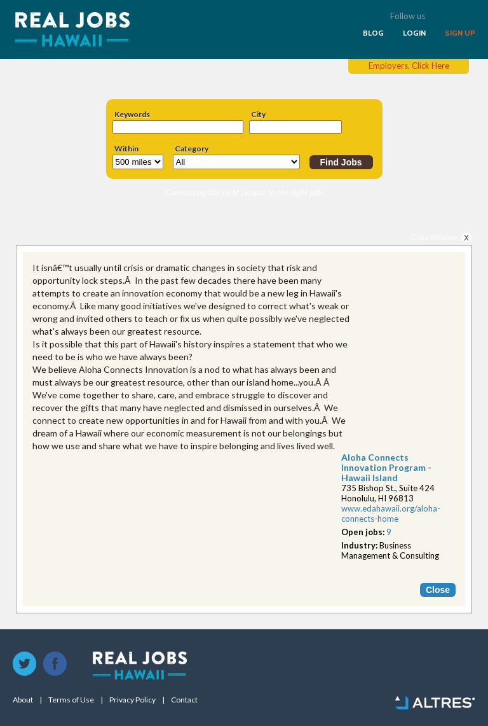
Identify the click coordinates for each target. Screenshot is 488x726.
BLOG (373, 33)
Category (191, 149)
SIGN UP (460, 33)
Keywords (132, 114)
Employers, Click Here (409, 65)
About (23, 700)
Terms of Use (71, 700)
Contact (184, 700)
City (258, 114)
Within (126, 149)
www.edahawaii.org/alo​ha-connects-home (390, 513)
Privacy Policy (132, 700)
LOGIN (414, 33)
